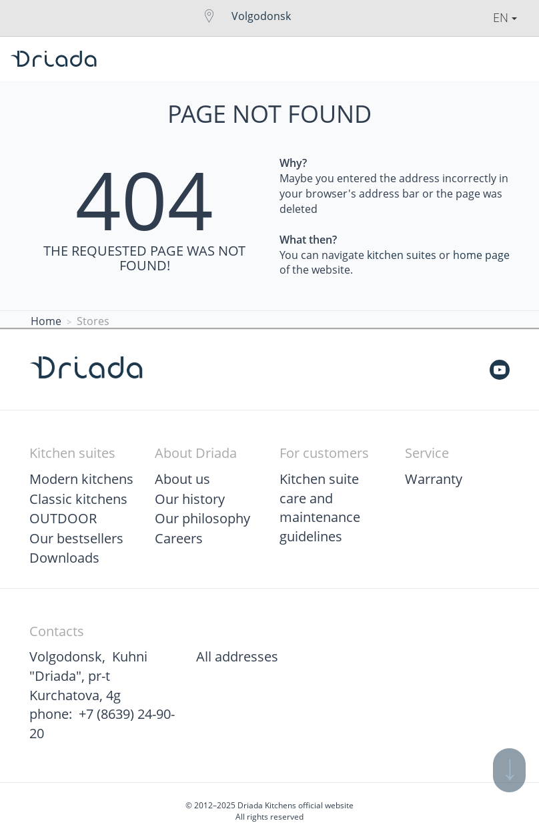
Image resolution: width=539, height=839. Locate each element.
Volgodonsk (261, 16)
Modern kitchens (81, 479)
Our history (190, 499)
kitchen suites (401, 255)
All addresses (237, 656)
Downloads (64, 558)
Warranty (433, 479)
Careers (179, 538)
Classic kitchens (78, 499)
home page (481, 255)
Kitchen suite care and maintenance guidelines (320, 507)
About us (182, 479)
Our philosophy (202, 518)
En (505, 17)
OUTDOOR (63, 518)
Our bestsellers (76, 538)
